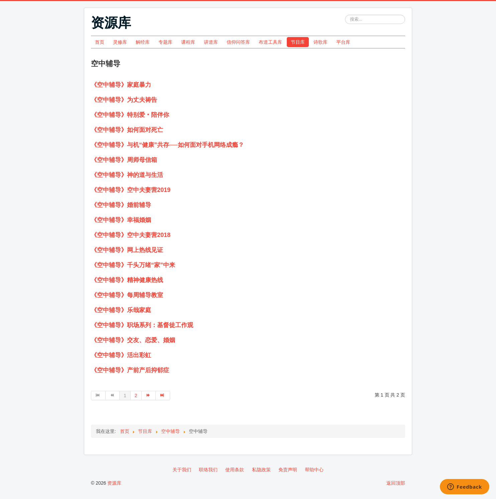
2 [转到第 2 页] (136, 395)
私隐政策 (261, 469)
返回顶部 (395, 483)
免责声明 (287, 469)
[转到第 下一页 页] (149, 395)
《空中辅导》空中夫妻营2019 (130, 190)
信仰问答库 (238, 42)
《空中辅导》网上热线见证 (127, 250)
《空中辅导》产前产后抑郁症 (130, 370)
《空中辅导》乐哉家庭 (121, 310)
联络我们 (208, 469)
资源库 (114, 483)
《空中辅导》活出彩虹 (121, 355)
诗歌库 (321, 42)
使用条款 (234, 469)
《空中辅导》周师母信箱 (124, 160)
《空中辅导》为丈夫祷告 (124, 99)
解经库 (143, 42)
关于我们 (181, 469)
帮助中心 (314, 469)
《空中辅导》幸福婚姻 (121, 220)
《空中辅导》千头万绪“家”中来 (133, 265)
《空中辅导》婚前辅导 (121, 205)
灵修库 (120, 42)
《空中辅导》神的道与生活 (127, 175)
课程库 (188, 42)
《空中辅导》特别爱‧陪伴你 (130, 114)
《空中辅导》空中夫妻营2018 (130, 235)
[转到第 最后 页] (163, 395)
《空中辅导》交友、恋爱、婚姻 (133, 340)
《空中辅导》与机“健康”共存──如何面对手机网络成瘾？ (167, 145)
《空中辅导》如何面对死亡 (127, 130)
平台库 (343, 42)
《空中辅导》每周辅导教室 (127, 295)
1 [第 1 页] (125, 395)
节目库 (298, 42)
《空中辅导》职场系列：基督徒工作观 (142, 325)
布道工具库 (270, 42)
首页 (99, 42)
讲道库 (211, 42)
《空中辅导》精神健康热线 (127, 280)
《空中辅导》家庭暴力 (121, 84)
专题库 (165, 42)
